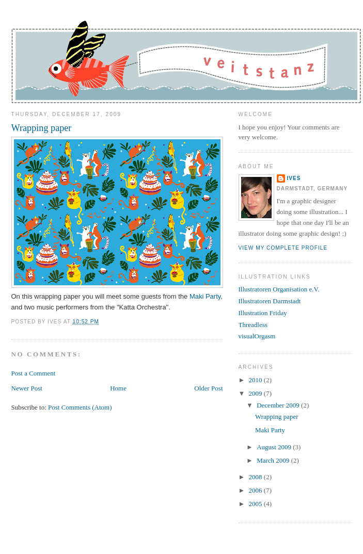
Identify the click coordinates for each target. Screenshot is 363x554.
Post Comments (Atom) (80, 407)
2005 (256, 504)
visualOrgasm (257, 336)
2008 (256, 477)
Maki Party (205, 296)
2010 (256, 380)
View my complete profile (283, 248)
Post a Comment (33, 373)
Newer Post (26, 388)
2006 (256, 490)
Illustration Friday (263, 313)
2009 (256, 393)
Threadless (253, 325)
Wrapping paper (41, 128)
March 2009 (274, 460)
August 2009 (275, 447)
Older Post (208, 388)
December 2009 (279, 405)
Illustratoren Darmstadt (270, 301)
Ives (294, 178)
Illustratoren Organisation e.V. (279, 289)
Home (118, 388)
